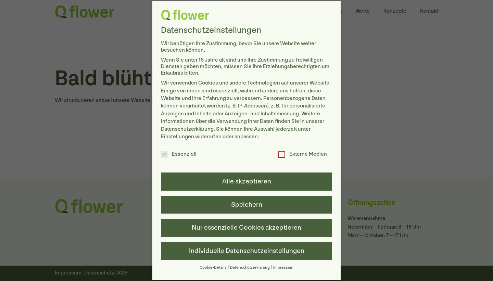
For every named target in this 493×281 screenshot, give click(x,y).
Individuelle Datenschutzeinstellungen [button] (246, 249)
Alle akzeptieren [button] (246, 180)
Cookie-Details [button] (213, 265)
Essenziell (179, 153)
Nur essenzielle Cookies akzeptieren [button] (246, 226)
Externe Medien (302, 153)
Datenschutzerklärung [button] (250, 265)
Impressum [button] (283, 265)
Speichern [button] (246, 203)
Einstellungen (177, 135)
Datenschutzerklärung (187, 127)
